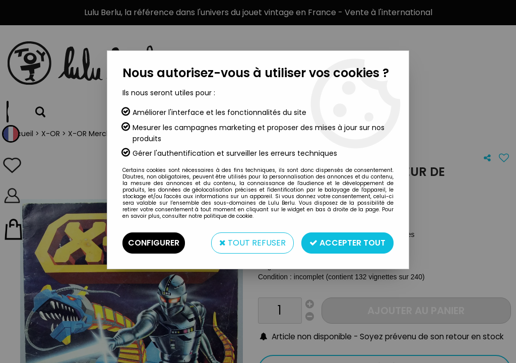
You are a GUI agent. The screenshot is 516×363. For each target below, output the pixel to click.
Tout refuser (252, 243)
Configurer (153, 243)
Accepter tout (347, 243)
